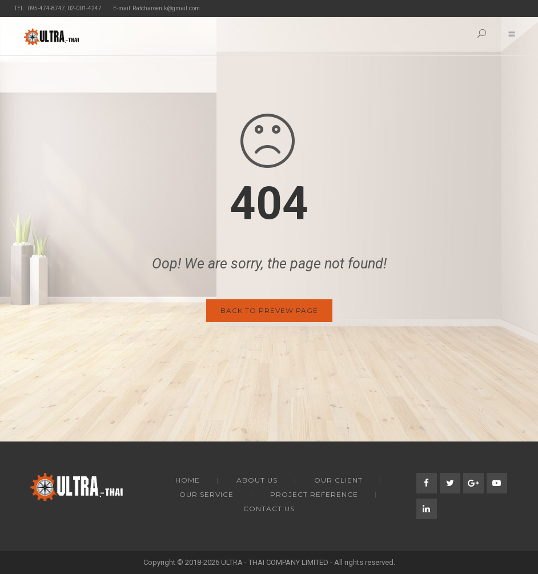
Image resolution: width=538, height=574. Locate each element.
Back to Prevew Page (269, 310)
